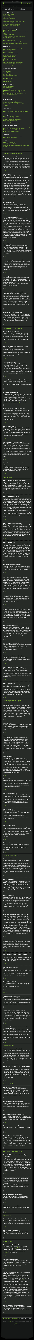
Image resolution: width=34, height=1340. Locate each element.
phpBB (19, 402)
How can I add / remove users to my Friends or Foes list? (15, 111)
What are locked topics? (8, 79)
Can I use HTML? (7, 71)
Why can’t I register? (7, 17)
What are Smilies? (7, 72)
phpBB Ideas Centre (12, 1264)
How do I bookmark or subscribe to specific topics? (14, 128)
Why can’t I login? (7, 19)
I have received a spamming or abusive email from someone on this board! (17, 104)
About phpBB (6, 1252)
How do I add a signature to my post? (11, 50)
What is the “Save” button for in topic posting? (13, 62)
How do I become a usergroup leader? (11, 91)
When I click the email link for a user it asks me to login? (15, 43)
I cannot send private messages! (10, 101)
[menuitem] (5, 3)
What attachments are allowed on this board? (13, 136)
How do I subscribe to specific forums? (11, 129)
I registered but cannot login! (9, 18)
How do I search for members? (10, 120)
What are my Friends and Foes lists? (11, 110)
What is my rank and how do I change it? (12, 41)
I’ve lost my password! (8, 22)
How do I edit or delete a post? (9, 49)
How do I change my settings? (9, 30)
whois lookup (24, 1280)
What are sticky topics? (8, 78)
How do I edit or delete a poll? (9, 55)
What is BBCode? (7, 70)
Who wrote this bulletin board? (9, 142)
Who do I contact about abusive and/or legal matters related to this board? (16, 146)
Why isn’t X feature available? (9, 143)
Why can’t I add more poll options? (10, 53)
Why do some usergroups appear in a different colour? (15, 93)
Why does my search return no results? (11, 117)
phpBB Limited (18, 1248)
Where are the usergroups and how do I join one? (14, 90)
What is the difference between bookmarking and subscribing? (16, 127)
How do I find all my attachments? (10, 137)
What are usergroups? (8, 89)
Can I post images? (7, 74)
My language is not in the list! (9, 37)
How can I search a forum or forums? (11, 116)
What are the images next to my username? (12, 38)
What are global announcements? (10, 75)
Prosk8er (16, 1323)
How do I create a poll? (8, 52)
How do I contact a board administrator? (12, 148)
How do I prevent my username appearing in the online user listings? (16, 32)
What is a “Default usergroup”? (10, 94)
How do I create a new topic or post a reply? (12, 48)
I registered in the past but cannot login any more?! (14, 21)
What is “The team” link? (8, 96)
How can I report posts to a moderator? (11, 60)
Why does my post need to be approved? (12, 63)
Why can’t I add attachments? (9, 58)
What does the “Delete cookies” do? (11, 25)
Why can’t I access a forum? (9, 56)
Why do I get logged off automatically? (11, 24)
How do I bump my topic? (8, 65)
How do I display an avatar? (9, 40)
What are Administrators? (8, 86)
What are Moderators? (8, 87)
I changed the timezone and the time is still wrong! (14, 36)
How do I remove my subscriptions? (11, 131)
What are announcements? (9, 77)
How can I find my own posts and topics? (12, 122)
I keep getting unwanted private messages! (12, 102)
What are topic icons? (8, 81)
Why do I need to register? (9, 14)
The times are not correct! (8, 34)
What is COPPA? (7, 15)
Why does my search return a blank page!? (12, 119)
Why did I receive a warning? (9, 59)
